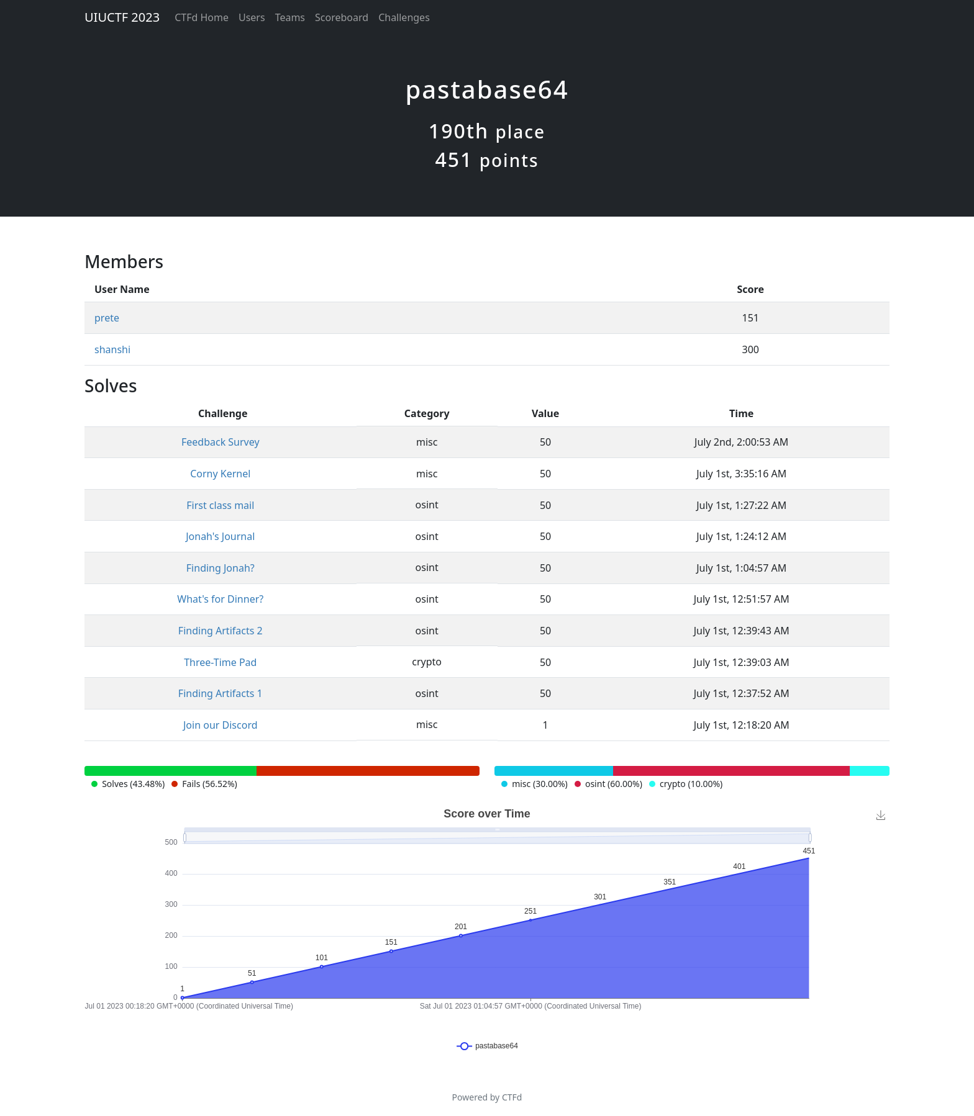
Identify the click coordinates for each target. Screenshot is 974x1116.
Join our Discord (220, 725)
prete (106, 318)
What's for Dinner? (220, 599)
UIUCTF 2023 (122, 17)
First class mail (220, 505)
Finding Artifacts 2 (220, 630)
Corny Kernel (220, 473)
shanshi (112, 349)
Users (252, 17)
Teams (290, 17)
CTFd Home (202, 17)
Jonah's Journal (220, 536)
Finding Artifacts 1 (220, 693)
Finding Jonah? (220, 568)
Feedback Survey (220, 442)
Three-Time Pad (220, 662)
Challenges (404, 17)
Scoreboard (341, 17)
